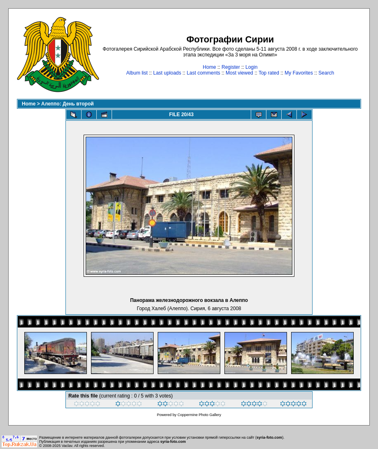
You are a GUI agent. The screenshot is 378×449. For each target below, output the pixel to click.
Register (231, 67)
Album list (137, 73)
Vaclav (67, 446)
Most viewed (239, 73)
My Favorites (299, 73)
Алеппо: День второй (67, 104)
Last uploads (167, 73)
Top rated (269, 73)
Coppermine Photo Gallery (199, 415)
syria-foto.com (269, 437)
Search (326, 73)
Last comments (203, 73)
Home (209, 67)
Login (251, 67)
